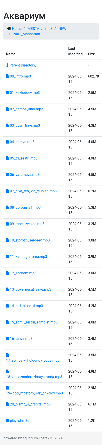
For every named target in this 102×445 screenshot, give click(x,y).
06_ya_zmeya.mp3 (22, 175)
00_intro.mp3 (18, 76)
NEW (62, 29)
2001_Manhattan (26, 34)
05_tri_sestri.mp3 (22, 158)
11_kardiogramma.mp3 (26, 257)
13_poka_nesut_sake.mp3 (28, 289)
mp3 (48, 29)
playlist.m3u (17, 420)
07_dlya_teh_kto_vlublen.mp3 (31, 191)
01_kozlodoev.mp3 (23, 93)
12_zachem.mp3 (21, 273)
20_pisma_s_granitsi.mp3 (28, 404)
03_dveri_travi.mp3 (23, 125)
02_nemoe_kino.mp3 (24, 109)
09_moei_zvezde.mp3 (25, 224)
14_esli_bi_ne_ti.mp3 (24, 306)
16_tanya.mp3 (19, 339)
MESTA (33, 29)
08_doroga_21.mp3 (23, 207)
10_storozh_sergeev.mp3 (28, 240)
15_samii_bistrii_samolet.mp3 (32, 322)
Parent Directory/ (21, 65)
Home (17, 29)
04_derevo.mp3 (20, 142)
